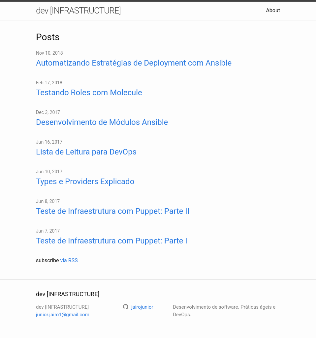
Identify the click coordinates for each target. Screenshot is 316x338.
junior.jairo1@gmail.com (62, 315)
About (273, 10)
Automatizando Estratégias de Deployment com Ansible (134, 63)
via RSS (69, 260)
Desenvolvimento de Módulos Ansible (102, 122)
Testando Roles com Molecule (89, 92)
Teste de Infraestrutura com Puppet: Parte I (111, 240)
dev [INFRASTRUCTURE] (78, 10)
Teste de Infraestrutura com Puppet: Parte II (112, 211)
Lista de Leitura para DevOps (86, 151)
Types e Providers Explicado (85, 181)
